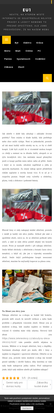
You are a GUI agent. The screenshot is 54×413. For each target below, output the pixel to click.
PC (39, 50)
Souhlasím (26, 408)
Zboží (21, 67)
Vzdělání (40, 59)
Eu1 (27, 10)
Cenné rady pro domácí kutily (14, 384)
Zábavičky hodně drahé (41, 384)
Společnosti (23, 59)
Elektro (27, 42)
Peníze (8, 59)
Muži (17, 50)
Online (29, 50)
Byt (17, 42)
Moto (7, 50)
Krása (39, 42)
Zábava (8, 67)
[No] (50, 403)
